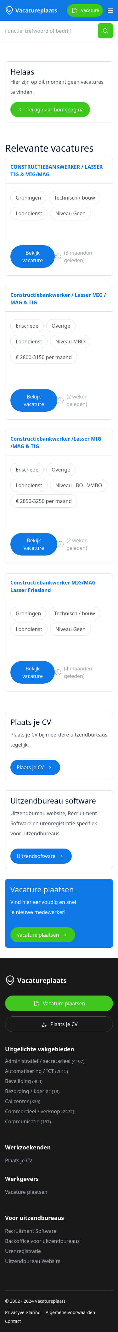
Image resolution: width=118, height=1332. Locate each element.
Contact (13, 1321)
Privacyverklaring (23, 1312)
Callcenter (22, 1101)
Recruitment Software (30, 1231)
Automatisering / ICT (36, 1071)
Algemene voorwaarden (70, 1312)
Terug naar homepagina (50, 109)
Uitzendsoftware (41, 856)
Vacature (85, 10)
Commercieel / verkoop (39, 1111)
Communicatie (28, 1121)
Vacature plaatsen (43, 935)
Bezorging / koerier (32, 1091)
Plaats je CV (35, 767)
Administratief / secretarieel (45, 1061)
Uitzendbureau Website (32, 1261)
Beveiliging (23, 1081)
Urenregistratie (23, 1251)
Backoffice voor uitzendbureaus (42, 1241)
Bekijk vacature (32, 256)
